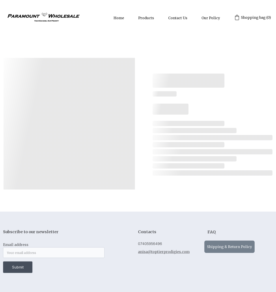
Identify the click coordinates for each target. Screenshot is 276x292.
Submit (18, 268)
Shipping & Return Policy (229, 247)
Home (119, 18)
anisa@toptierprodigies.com (164, 252)
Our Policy (210, 18)
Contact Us (177, 18)
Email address (15, 246)
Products (146, 18)
